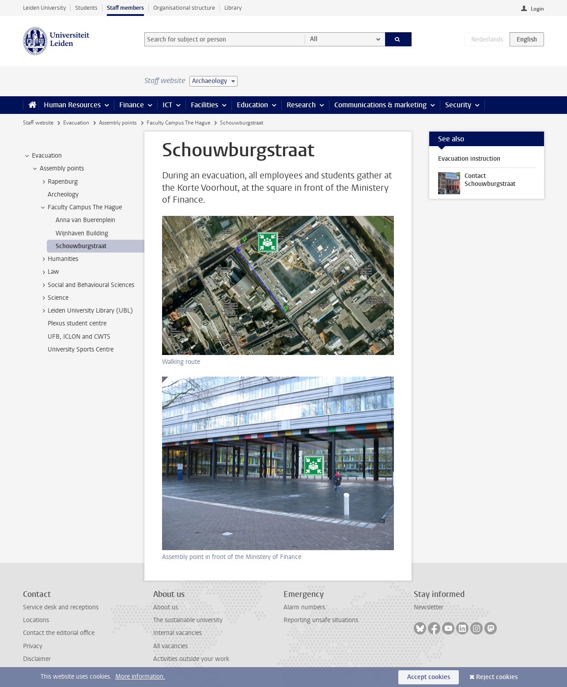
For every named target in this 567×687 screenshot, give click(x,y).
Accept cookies (428, 677)
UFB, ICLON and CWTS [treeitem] (79, 336)
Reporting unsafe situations (321, 620)
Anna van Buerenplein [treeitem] (85, 220)
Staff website (38, 122)
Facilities (204, 104)
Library (233, 7)
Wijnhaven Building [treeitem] (82, 233)
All (314, 39)
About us (165, 607)
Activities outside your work (191, 659)
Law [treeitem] (49, 272)
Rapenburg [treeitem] (58, 181)
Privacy (32, 646)
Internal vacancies (177, 633)
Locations (36, 620)
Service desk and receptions (60, 607)
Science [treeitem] (53, 298)
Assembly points (117, 122)
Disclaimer (37, 659)
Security (458, 104)
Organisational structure (184, 7)
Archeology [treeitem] (63, 194)
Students (86, 7)
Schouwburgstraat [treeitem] (81, 246)
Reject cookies (497, 677)
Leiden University (44, 7)
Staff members (125, 7)
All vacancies (170, 646)
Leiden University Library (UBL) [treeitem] (86, 310)
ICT (167, 104)
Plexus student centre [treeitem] (77, 323)
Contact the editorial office (58, 633)
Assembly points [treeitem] (57, 168)
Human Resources (72, 104)
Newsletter (428, 607)
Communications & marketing (380, 104)
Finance (131, 104)
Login (537, 8)
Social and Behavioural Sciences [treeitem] (86, 285)
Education (252, 104)
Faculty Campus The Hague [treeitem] (80, 207)
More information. (140, 676)
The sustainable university (188, 620)
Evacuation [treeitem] (42, 155)
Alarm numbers (304, 607)
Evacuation (76, 122)
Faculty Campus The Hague (178, 122)
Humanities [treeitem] (58, 259)
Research (301, 104)
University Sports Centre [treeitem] (80, 349)
